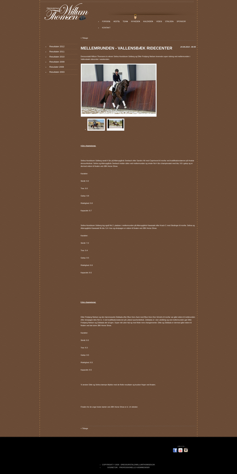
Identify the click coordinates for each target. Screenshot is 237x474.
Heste (116, 21)
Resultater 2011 (57, 51)
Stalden (169, 21)
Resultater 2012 (57, 46)
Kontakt (106, 28)
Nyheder (135, 21)
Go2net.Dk (112, 467)
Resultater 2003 (57, 72)
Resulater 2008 (56, 67)
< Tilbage (84, 38)
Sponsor (181, 21)
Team (125, 21)
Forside (106, 21)
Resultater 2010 (57, 56)
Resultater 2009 (57, 62)
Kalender (148, 21)
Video (159, 21)
